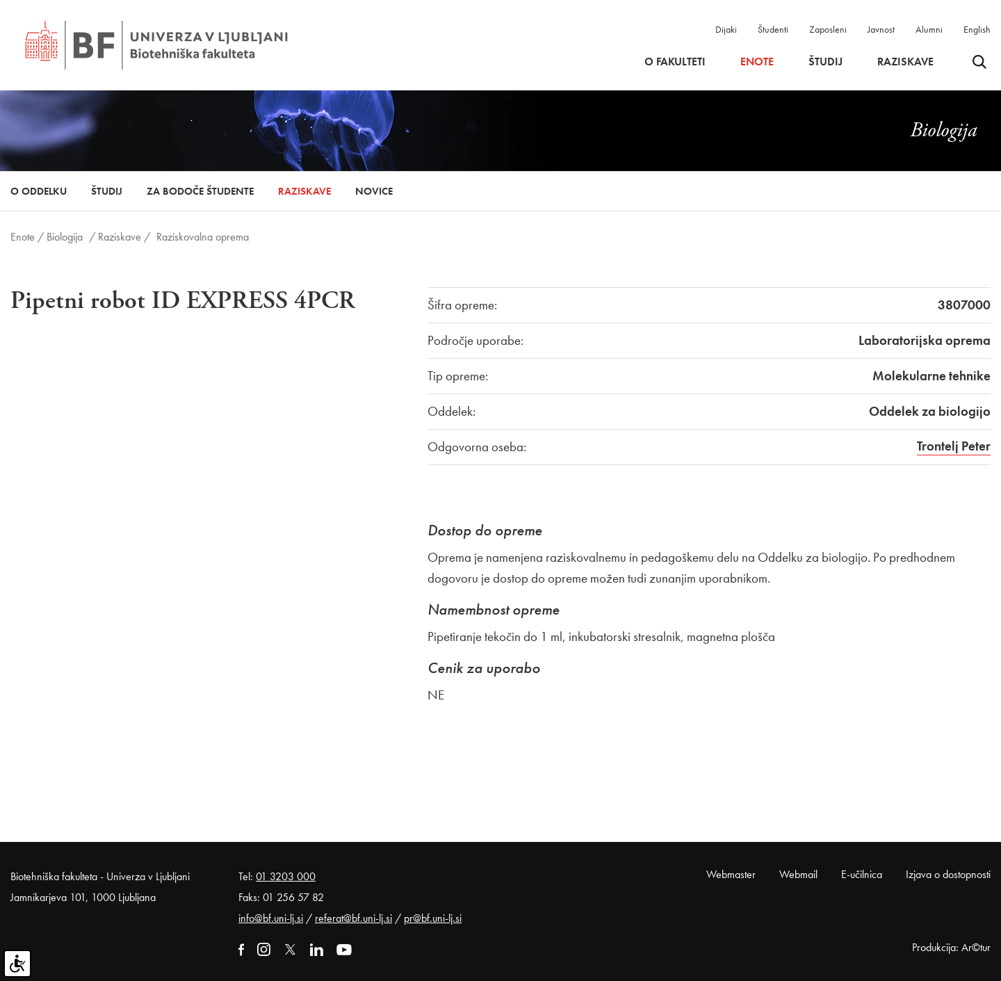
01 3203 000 (286, 876)
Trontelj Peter (954, 446)
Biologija (65, 236)
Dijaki (726, 29)
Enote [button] (757, 62)
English (977, 29)
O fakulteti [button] (675, 62)
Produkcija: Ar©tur (951, 947)
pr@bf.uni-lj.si (433, 918)
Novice (374, 191)
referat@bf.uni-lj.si (353, 918)
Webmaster (731, 874)
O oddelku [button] (38, 191)
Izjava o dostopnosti (948, 874)
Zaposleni (828, 29)
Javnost (881, 29)
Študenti (773, 29)
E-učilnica (861, 874)
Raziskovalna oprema (202, 236)
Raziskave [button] (905, 62)
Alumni (929, 29)
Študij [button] (825, 62)
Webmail (798, 874)
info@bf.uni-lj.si (270, 918)
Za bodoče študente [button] (200, 191)
